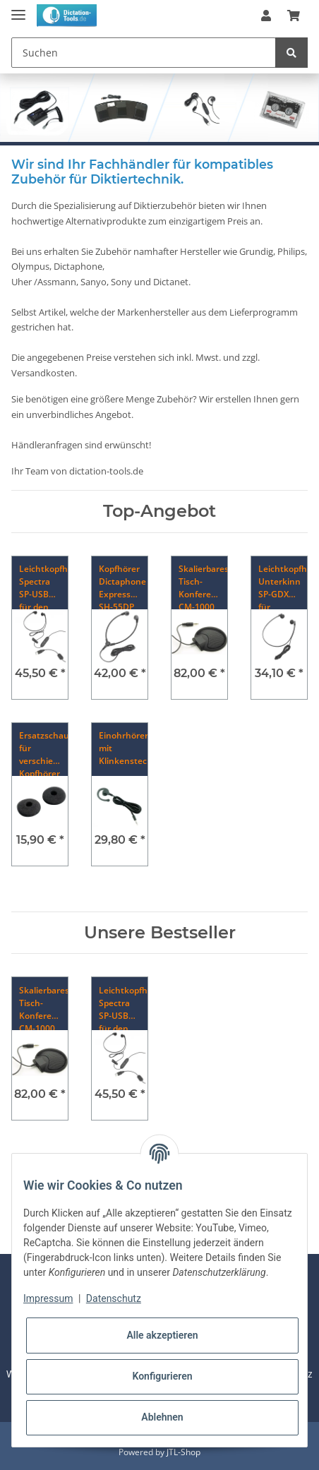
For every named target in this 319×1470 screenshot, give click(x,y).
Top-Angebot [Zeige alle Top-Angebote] (159, 511)
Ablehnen (162, 1417)
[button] (266, 15)
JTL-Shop (183, 1452)
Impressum (48, 1298)
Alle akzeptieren (162, 1335)
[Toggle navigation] (18, 9)
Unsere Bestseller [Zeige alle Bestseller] (160, 933)
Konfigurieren (162, 1376)
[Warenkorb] (293, 15)
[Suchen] (143, 52)
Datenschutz (113, 1298)
